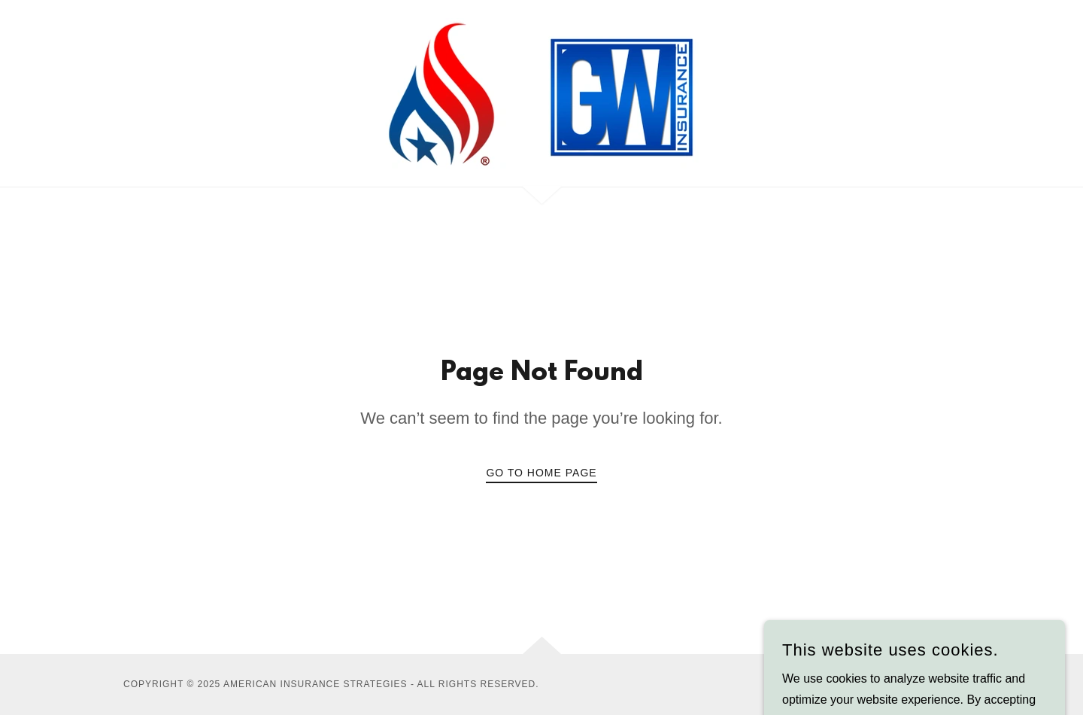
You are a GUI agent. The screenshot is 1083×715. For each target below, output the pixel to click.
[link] (541, 92)
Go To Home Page (541, 473)
